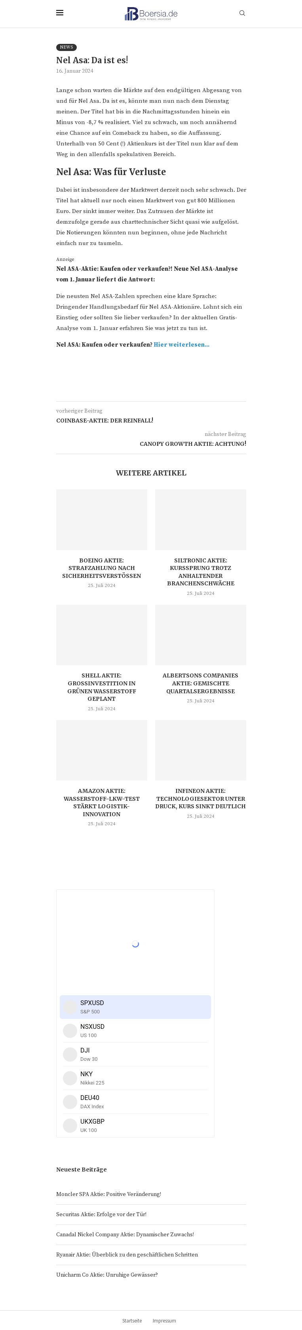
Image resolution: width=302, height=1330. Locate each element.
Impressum (164, 1320)
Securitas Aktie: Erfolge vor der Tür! (101, 1214)
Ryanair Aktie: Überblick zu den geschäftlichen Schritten (127, 1254)
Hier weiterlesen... (181, 345)
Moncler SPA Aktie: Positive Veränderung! (108, 1194)
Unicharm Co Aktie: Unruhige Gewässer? (107, 1275)
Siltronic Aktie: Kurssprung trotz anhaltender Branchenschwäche (200, 572)
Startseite (132, 1320)
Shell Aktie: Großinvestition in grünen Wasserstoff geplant (101, 687)
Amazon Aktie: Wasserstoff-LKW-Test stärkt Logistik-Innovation (102, 802)
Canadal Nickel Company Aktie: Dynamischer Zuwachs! (125, 1234)
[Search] (242, 13)
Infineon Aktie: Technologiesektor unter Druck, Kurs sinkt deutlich (200, 798)
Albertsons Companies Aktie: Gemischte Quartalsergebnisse (200, 683)
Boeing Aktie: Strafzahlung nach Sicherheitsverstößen (101, 568)
